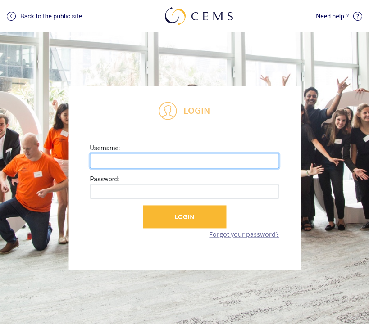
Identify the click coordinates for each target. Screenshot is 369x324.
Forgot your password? (244, 234)
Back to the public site (44, 16)
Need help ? (339, 16)
